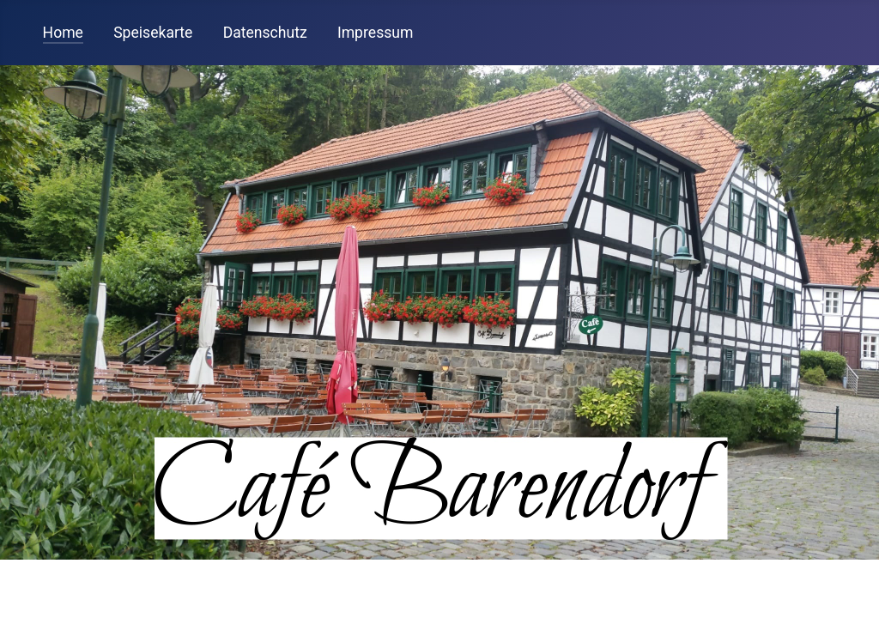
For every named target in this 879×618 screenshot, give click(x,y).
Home (63, 32)
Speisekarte (152, 32)
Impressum (375, 32)
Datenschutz (265, 32)
